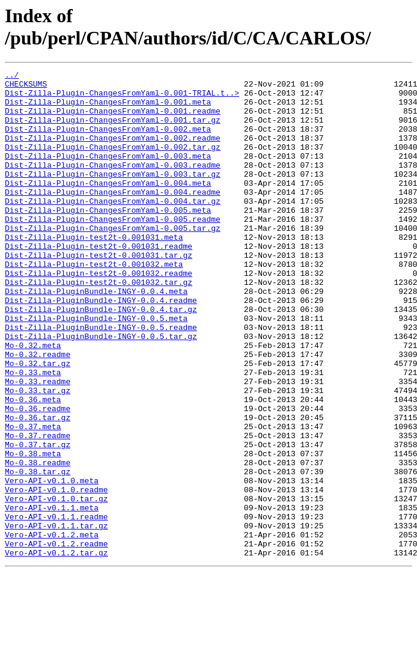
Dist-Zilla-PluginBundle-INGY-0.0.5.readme (101, 379)
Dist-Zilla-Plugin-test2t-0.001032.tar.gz (98, 325)
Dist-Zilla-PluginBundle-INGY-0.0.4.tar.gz (101, 357)
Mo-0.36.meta (33, 465)
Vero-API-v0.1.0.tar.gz (56, 584)
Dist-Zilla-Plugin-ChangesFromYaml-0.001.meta (108, 108)
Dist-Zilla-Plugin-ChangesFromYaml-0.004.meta (108, 206)
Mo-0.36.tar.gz (37, 487)
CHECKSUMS (26, 87)
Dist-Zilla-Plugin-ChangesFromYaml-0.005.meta (108, 238)
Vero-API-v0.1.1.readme (56, 606)
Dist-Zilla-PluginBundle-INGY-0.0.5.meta (96, 368)
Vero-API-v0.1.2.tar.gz (56, 649)
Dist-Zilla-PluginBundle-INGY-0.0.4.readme (101, 346)
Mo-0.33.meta (33, 433)
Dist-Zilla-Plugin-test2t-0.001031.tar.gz (98, 292)
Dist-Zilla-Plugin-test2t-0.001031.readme (98, 281)
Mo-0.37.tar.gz (37, 520)
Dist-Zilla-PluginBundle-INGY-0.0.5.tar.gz (101, 390)
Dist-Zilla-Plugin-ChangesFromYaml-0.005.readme (113, 249)
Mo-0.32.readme (37, 411)
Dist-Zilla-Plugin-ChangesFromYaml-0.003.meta (108, 173)
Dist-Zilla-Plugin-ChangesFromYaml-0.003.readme (113, 184)
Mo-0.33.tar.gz (37, 455)
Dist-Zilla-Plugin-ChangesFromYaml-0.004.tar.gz (113, 227)
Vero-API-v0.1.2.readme (56, 639)
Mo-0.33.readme (37, 444)
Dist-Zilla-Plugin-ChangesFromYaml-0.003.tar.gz (113, 195)
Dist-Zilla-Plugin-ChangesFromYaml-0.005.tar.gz (113, 260)
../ (12, 76)
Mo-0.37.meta (33, 498)
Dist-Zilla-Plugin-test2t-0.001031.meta (94, 271)
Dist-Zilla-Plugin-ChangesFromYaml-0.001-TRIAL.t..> (122, 98)
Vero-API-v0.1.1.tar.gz (56, 617)
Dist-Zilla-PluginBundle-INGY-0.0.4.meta (96, 336)
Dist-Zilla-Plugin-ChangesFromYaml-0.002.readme (113, 152)
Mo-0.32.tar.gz (37, 422)
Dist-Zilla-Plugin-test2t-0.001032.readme (98, 314)
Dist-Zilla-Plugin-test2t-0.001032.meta (94, 303)
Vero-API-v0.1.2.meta (52, 628)
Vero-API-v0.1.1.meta (52, 595)
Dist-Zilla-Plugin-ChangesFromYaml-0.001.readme (113, 119)
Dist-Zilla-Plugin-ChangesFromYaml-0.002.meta (108, 141)
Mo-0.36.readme (37, 476)
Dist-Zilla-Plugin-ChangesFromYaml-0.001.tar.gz (113, 130)
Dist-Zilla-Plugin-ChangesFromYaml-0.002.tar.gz (113, 162)
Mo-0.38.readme (37, 541)
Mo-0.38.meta (33, 530)
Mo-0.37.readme (37, 509)
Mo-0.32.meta (33, 401)
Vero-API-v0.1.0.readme (56, 574)
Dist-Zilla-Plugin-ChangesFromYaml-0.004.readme (113, 217)
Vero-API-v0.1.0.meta (52, 563)
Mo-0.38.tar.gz (37, 552)
